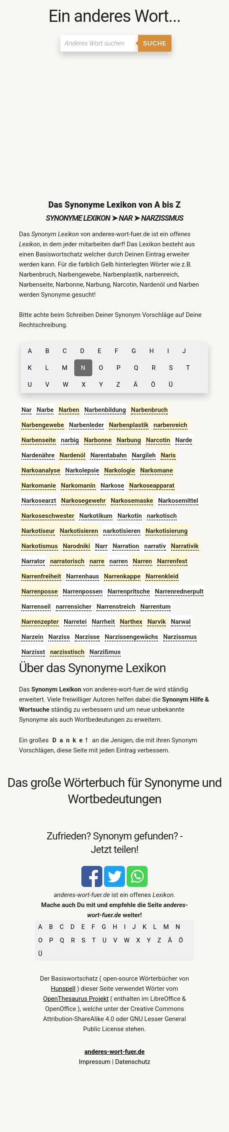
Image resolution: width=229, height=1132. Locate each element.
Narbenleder (86, 425)
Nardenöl (72, 455)
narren (118, 561)
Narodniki (76, 546)
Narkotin (129, 516)
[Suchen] (99, 43)
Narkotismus (39, 546)
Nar (26, 410)
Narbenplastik (128, 425)
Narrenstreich (115, 606)
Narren (142, 561)
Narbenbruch (149, 410)
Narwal (180, 621)
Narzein (32, 637)
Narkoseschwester (47, 516)
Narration (125, 546)
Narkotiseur (38, 531)
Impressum (94, 1062)
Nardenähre (38, 455)
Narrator (33, 561)
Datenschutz (132, 1062)
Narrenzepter (40, 621)
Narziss (59, 637)
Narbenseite (38, 440)
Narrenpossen (83, 591)
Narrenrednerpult (179, 591)
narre (96, 561)
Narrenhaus (82, 576)
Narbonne (98, 440)
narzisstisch (67, 652)
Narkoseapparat (151, 485)
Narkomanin (78, 485)
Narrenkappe (122, 576)
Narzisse (87, 637)
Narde (184, 440)
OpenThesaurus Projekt (76, 999)
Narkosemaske (132, 500)
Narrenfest (172, 561)
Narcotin (158, 440)
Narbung (129, 440)
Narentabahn (108, 455)
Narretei (75, 621)
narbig (70, 440)
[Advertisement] (114, 119)
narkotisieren (122, 531)
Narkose (112, 485)
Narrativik (185, 546)
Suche (155, 43)
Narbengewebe (42, 425)
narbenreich (170, 425)
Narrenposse (39, 591)
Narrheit (103, 621)
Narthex (131, 621)
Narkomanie (38, 485)
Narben (69, 410)
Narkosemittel (178, 500)
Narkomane (156, 470)
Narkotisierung (166, 531)
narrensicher (73, 606)
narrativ (155, 546)
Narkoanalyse (40, 470)
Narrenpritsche (128, 591)
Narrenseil (36, 606)
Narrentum (156, 606)
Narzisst (33, 652)
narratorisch (67, 561)
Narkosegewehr (83, 500)
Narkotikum (95, 516)
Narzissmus (180, 637)
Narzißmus (104, 652)
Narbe (45, 410)
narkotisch (162, 516)
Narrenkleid (162, 576)
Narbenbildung (105, 410)
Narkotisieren (79, 531)
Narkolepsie (82, 470)
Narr (101, 546)
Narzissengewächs (131, 637)
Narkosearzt (38, 500)
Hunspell (63, 988)
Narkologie (119, 470)
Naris (168, 455)
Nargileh (144, 455)
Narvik (156, 621)
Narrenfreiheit (41, 576)
